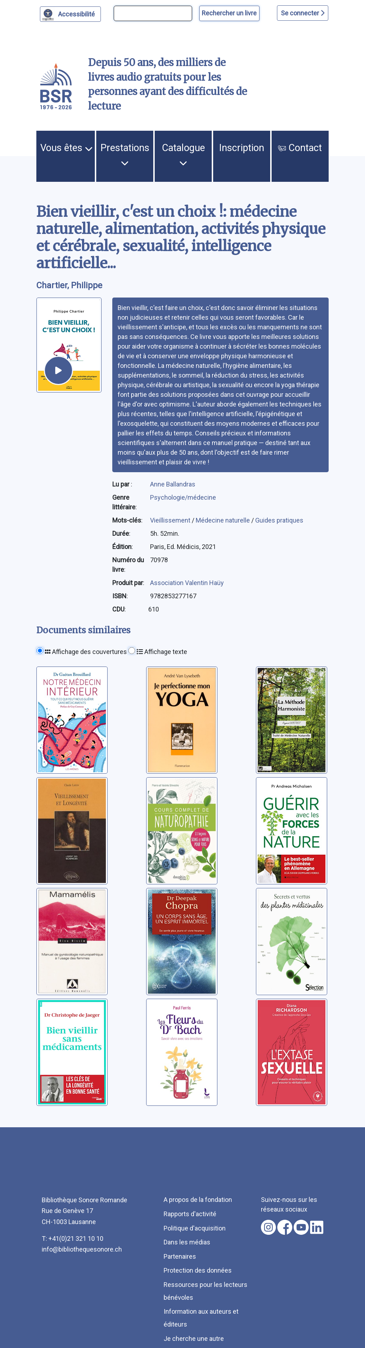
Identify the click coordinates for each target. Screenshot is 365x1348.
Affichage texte (162, 651)
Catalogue (183, 154)
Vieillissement (171, 520)
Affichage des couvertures (86, 651)
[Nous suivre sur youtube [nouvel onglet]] (301, 1227)
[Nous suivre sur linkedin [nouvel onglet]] (316, 1227)
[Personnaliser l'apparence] (70, 14)
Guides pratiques (279, 520)
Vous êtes (66, 148)
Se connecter (302, 13)
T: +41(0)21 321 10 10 (72, 1238)
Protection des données (198, 1270)
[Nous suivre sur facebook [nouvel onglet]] (284, 1227)
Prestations (125, 154)
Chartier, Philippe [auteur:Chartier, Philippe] (69, 285)
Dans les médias (187, 1242)
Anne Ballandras (172, 484)
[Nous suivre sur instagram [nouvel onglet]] (268, 1227)
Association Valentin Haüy (187, 582)
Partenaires (180, 1256)
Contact (300, 148)
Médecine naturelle (223, 520)
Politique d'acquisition (195, 1228)
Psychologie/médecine (183, 497)
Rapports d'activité (190, 1214)
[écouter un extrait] (58, 370)
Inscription (241, 148)
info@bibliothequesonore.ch (82, 1249)
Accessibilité (77, 13)
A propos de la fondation (198, 1199)
